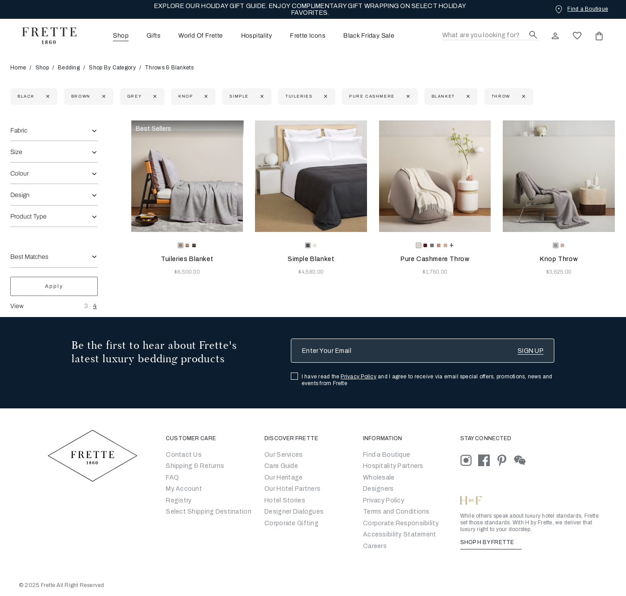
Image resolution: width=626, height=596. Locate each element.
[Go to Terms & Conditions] (396, 511)
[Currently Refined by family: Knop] (205, 96)
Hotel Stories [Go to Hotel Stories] (284, 500)
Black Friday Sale (368, 36)
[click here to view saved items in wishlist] (577, 35)
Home (21, 67)
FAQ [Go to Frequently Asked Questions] (172, 477)
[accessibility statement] (399, 534)
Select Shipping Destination (208, 511)
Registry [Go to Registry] (178, 500)
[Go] (378, 488)
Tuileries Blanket (187, 259)
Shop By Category (112, 67)
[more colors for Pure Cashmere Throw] (451, 245)
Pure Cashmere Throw (435, 259)
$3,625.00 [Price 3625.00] (559, 272)
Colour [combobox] (19, 173)
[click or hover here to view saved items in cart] (599, 35)
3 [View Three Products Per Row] (86, 306)
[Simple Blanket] (311, 176)
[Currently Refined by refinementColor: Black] (47, 96)
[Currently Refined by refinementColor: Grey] (154, 96)
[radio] (187, 245)
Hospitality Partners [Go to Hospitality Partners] (393, 466)
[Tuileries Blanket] (187, 176)
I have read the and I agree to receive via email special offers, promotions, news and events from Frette (427, 379)
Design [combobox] (20, 195)
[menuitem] (108, 35)
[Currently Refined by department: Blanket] (467, 96)
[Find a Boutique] (580, 9)
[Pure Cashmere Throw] (435, 176)
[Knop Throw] (559, 176)
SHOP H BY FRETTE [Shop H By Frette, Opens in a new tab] (491, 542)
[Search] (490, 35)
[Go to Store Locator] (386, 454)
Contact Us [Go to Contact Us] (184, 454)
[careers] (375, 546)
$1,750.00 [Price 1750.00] (435, 272)
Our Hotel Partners (292, 488)
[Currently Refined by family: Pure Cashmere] (407, 96)
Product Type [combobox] (28, 216)
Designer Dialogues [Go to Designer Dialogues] (294, 511)
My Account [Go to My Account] (184, 488)
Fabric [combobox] (18, 130)
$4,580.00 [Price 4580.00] (311, 272)
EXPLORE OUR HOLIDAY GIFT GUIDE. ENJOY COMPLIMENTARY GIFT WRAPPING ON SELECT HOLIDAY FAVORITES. (310, 9)
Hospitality (256, 36)
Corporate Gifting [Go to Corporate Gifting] (291, 523)
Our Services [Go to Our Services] (283, 454)
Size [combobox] (16, 152)
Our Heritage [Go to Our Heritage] (283, 477)
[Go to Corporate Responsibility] (401, 523)
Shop (42, 67)
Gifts (153, 36)
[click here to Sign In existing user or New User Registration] (555, 35)
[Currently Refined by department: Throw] (523, 96)
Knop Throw (559, 259)
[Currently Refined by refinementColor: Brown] (103, 96)
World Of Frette (200, 36)
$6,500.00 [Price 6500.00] (187, 272)
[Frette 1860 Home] (44, 36)
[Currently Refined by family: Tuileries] (324, 96)
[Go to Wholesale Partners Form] (379, 477)
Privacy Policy (358, 376)
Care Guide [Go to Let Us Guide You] (281, 466)
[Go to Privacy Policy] (383, 500)
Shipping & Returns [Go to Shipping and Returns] (195, 466)
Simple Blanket (311, 259)
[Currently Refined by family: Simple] (261, 96)
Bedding (69, 67)
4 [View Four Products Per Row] (95, 306)
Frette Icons (307, 36)
